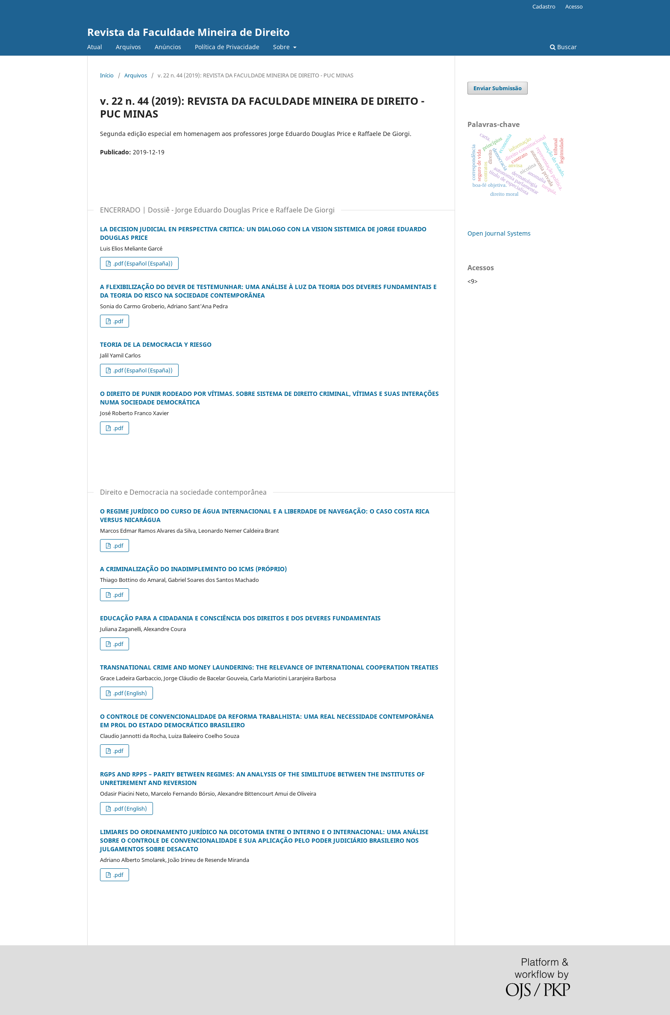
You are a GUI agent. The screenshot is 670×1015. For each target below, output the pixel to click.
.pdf (117, 321)
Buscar (563, 47)
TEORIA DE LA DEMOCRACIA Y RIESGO (156, 344)
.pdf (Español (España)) (142, 263)
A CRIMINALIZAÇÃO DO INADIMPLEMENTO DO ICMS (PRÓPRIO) (193, 569)
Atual (94, 47)
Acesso (574, 6)
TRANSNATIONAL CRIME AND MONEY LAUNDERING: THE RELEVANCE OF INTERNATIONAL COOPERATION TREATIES (269, 667)
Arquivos (128, 47)
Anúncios (168, 47)
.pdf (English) (129, 693)
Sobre (282, 47)
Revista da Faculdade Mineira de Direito (188, 32)
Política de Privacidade (227, 47)
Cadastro (543, 6)
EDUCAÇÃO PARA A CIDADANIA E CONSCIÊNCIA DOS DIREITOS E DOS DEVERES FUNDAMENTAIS (240, 618)
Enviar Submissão (497, 88)
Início (107, 75)
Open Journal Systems (499, 233)
